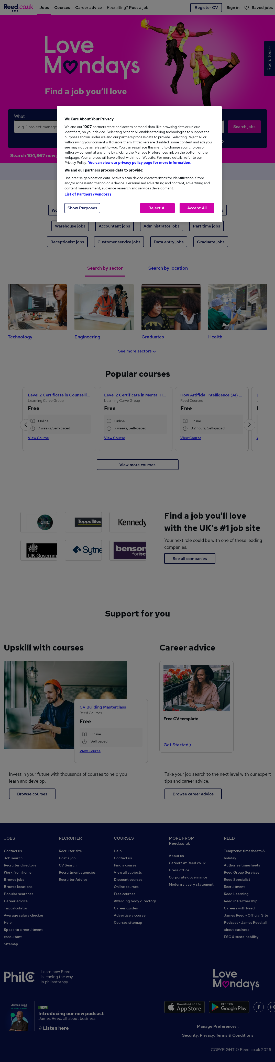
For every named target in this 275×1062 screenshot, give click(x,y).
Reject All (157, 208)
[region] (139, 164)
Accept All (197, 208)
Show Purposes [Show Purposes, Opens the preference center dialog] (82, 208)
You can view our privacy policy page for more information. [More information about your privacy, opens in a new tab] (139, 162)
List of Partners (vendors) (87, 194)
